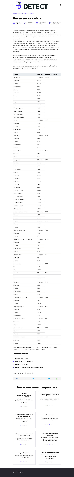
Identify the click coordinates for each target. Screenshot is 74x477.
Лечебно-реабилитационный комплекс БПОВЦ (24, 395)
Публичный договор (22, 358)
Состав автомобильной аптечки (50, 434)
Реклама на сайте (21, 364)
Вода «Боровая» (24, 453)
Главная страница (18, 13)
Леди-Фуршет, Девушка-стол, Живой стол (24, 415)
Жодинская (50, 415)
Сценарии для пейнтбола (24, 361)
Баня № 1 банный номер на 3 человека (50, 394)
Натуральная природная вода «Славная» (24, 434)
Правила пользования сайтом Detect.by (29, 367)
